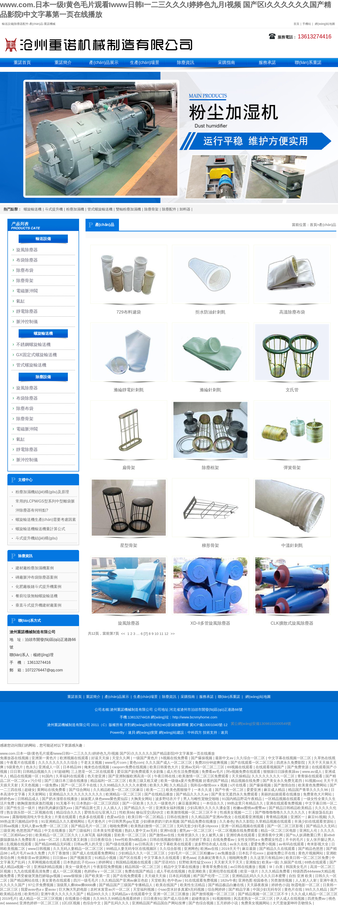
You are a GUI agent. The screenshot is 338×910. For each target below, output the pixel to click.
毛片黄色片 (96, 821)
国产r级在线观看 (119, 844)
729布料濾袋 (128, 312)
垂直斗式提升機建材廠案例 (38, 605)
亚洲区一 (298, 817)
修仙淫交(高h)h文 (150, 812)
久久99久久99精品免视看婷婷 (117, 898)
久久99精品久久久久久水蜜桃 (124, 785)
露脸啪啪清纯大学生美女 (32, 817)
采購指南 (226, 62)
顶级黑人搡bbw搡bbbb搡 (76, 885)
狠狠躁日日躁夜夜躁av (281, 771)
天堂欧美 (158, 880)
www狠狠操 (73, 876)
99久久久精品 (316, 889)
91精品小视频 (106, 858)
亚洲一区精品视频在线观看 (243, 826)
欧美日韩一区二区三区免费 (308, 858)
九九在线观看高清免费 (32, 871)
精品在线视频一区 (25, 776)
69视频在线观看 (240, 767)
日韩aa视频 (9, 826)
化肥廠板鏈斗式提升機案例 (38, 587)
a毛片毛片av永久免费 (28, 853)
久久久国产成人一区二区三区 (169, 762)
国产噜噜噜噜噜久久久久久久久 (280, 812)
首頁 (296, 24)
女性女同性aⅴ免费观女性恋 (260, 839)
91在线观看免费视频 (201, 880)
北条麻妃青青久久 (212, 858)
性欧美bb (126, 812)
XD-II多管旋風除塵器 (210, 623)
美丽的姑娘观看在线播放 (281, 794)
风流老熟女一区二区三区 (254, 898)
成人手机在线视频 (171, 871)
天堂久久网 (121, 758)
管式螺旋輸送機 (100, 209)
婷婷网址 (106, 862)
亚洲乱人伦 (308, 830)
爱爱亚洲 (254, 790)
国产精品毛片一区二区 (89, 826)
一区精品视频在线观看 (283, 799)
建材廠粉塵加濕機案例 (35, 568)
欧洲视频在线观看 (74, 758)
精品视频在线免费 (246, 781)
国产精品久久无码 (321, 826)
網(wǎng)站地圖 (325, 24)
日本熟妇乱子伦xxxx (80, 862)
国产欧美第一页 (98, 876)
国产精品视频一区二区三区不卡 (263, 894)
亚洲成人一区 (49, 767)
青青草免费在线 (215, 867)
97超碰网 (61, 771)
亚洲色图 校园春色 (253, 880)
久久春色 (226, 821)
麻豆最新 (249, 849)
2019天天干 (230, 849)
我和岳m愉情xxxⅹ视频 (209, 785)
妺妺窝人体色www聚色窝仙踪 (105, 799)
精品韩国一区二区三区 (143, 867)
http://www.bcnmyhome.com (194, 717)
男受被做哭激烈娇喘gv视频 (39, 876)
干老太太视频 (91, 762)
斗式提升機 (54, 209)
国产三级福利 (80, 830)
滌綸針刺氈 (210, 389)
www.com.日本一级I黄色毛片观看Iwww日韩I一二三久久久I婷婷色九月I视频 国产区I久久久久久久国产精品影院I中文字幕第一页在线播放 (107, 753)
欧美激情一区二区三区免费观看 (204, 776)
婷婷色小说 (280, 885)
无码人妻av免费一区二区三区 (45, 826)
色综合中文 (92, 903)
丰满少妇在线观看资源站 (314, 821)
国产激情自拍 (285, 785)
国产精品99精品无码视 (53, 844)
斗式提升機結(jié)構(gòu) (37, 538)
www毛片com (116, 762)
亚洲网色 (191, 849)
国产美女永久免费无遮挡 (283, 781)
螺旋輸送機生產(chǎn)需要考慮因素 (46, 520)
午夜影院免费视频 (108, 867)
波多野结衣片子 (168, 799)
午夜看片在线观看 (21, 762)
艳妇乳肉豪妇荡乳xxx (55, 808)
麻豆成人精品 (275, 790)
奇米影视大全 (318, 844)
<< (123, 634)
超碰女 (29, 790)
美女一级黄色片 (78, 867)
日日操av (60, 858)
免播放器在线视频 (15, 758)
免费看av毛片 (213, 771)
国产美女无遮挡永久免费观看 (235, 794)
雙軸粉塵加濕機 (128, 209)
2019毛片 (9, 898)
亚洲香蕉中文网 (271, 835)
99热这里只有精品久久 (245, 803)
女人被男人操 (213, 835)
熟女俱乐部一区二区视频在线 (30, 812)
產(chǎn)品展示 (103, 62)
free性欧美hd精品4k (131, 839)
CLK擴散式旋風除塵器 (292, 623)
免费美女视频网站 (256, 903)
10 (157, 634)
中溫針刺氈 (292, 545)
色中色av (175, 880)
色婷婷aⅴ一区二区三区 (103, 871)
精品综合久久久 (69, 812)
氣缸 (20, 301)
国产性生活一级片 (21, 808)
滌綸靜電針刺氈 (129, 389)
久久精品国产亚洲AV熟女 (211, 817)
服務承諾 (267, 62)
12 (166, 634)
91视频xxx (313, 781)
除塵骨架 (151, 209)
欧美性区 (31, 894)
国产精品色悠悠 (311, 849)
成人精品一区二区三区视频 (41, 898)
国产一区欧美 (133, 803)
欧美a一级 (270, 862)
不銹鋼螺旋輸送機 (33, 344)
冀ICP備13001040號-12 (208, 725)
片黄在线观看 (65, 817)
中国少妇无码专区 (267, 889)
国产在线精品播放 (159, 794)
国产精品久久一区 (139, 808)
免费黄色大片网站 (318, 794)
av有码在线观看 (292, 844)
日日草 (15, 771)
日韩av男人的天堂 (88, 844)
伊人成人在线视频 (291, 898)
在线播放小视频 (78, 898)
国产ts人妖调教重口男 (304, 835)
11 (162, 634)
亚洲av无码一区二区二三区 (203, 767)
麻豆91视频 (317, 817)
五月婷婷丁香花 (198, 839)
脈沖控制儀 (27, 321)
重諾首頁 (22, 62)
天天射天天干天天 (229, 862)
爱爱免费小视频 (264, 844)
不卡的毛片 (294, 839)
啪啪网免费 (238, 858)
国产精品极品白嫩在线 (226, 885)
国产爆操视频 (202, 758)
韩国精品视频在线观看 (134, 862)
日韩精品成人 (28, 799)
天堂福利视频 (144, 889)
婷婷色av (8, 799)
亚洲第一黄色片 (45, 758)
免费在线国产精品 (139, 871)
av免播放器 (226, 853)
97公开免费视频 (41, 885)
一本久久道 (203, 790)
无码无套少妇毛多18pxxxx (198, 826)
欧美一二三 (155, 790)
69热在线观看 (316, 862)
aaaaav (11, 903)
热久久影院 (244, 821)
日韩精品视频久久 (37, 771)
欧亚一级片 (249, 871)
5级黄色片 (15, 767)
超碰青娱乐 (201, 898)
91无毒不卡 (65, 803)
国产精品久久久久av (192, 794)
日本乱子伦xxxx (251, 853)
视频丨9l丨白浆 (271, 867)
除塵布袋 (24, 270)
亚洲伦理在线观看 (223, 871)
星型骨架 (128, 545)
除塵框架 (210, 467)
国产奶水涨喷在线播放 (60, 799)
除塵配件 (169, 209)
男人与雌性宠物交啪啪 (201, 799)
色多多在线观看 (92, 817)
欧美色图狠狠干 (179, 790)
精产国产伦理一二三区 (211, 876)
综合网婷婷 (217, 889)
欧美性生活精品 (193, 885)
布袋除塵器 (27, 260)
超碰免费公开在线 (281, 853)
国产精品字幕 (239, 889)
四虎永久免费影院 (291, 762)
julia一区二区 (49, 839)
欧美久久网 (158, 785)
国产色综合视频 (201, 903)
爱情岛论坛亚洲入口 (100, 812)
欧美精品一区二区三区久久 (57, 835)
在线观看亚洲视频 (249, 817)
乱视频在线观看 (19, 844)
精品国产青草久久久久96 (308, 790)
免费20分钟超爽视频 (212, 762)
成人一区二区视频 (67, 871)
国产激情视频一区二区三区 (214, 894)
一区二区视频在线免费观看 (237, 830)
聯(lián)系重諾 (308, 62)
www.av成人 (312, 771)
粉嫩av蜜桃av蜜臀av (250, 808)
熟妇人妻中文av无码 (141, 830)
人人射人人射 (306, 880)
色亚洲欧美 (197, 871)
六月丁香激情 (59, 853)
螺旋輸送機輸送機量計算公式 (40, 529)
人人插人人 (112, 808)
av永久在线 (239, 844)
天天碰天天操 (156, 876)
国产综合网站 (80, 790)
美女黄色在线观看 (56, 880)
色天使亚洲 (96, 776)
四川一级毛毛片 (86, 880)
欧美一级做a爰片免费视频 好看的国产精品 (195, 781)
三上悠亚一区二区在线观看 (93, 771)
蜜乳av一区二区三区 (196, 830)
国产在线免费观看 (127, 876)
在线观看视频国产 (270, 767)
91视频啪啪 (222, 898)
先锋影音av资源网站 (34, 858)
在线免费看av (224, 839)
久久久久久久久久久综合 (58, 762)
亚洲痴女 (253, 862)
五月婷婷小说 (227, 903)
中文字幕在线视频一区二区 (290, 758)
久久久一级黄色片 (161, 803)
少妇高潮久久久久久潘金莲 (209, 808)
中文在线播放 (55, 830)
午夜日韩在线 (165, 776)
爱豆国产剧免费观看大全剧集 (141, 771)
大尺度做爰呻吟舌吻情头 (293, 903)
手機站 (306, 24)
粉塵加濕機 (75, 209)
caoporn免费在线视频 (129, 767)
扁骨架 (128, 467)
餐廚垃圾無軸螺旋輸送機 (37, 596)
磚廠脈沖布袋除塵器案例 (37, 577)
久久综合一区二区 (251, 758)
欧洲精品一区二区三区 (124, 794)
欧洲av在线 (210, 849)
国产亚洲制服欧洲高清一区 (130, 776)
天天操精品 (241, 776)
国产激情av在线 (162, 835)
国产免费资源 (298, 767)
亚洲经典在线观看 (241, 835)
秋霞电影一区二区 (306, 885)
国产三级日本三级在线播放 (66, 781)
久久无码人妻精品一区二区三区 (78, 849)
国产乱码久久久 (117, 903)
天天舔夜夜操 (258, 885)
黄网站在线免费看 (52, 790)
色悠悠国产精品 (29, 830)
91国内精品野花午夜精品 (242, 799)
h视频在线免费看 (175, 758)
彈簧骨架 (292, 467)
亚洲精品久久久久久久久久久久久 (76, 794)
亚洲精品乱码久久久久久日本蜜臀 (259, 876)
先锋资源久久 (188, 835)
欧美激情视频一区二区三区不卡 (192, 812)
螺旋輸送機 (33, 209)
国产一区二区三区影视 (285, 826)
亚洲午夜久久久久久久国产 (63, 894)
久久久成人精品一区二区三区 (314, 894)
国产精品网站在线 (25, 880)
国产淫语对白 (165, 862)
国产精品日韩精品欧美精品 (291, 808)
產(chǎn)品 (327, 225)
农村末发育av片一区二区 (110, 889)
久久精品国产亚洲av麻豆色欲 (125, 880)
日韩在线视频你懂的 (166, 839)
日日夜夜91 (152, 898)
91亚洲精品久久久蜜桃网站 (63, 821)
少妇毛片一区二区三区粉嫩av (191, 853)
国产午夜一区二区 (230, 790)
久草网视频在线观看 (44, 862)
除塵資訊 (185, 62)
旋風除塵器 (128, 623)
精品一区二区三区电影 (279, 830)
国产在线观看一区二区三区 (252, 762)
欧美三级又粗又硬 (144, 781)
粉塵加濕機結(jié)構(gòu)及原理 (42, 492)
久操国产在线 (291, 862)
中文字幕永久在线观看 (162, 858)
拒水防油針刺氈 (210, 312)
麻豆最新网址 (189, 803)
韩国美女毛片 (297, 867)
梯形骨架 (210, 545)
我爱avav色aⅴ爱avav (39, 889)
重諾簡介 (63, 62)
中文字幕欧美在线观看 (174, 844)
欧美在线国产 (167, 885)
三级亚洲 (7, 830)
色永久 (31, 767)
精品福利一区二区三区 (108, 781)
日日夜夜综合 (101, 839)
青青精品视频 (277, 817)
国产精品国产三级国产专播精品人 (126, 885)
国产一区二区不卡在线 (79, 785)
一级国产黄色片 (146, 758)
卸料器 (185, 209)
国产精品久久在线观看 (277, 849)
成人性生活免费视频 (183, 771)
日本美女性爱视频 (108, 830)
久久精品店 (178, 785)
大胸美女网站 (142, 799)
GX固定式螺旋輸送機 (36, 354)
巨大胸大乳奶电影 (73, 889)
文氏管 (292, 389)
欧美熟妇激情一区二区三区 (153, 826)
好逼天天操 (100, 758)
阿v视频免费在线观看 (243, 771)
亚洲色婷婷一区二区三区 (39, 903)
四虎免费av (317, 898)
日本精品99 (72, 767)
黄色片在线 (293, 889)
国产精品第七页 (88, 808)
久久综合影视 (171, 849)
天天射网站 (37, 794)
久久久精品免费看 (276, 871)
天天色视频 (30, 785)
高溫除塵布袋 (292, 312)
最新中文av (224, 758)
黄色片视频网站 (311, 853)
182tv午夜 (228, 880)
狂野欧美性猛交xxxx (195, 862)
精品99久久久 (98, 894)
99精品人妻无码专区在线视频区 (132, 849)
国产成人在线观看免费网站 (94, 853)
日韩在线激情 (178, 817)
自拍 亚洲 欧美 (301, 876)
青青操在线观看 (310, 776)
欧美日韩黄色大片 (164, 767)
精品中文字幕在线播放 (182, 867)
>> (173, 634)
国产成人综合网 (176, 898)
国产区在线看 (130, 858)
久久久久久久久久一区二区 (273, 776)
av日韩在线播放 (243, 867)
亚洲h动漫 (168, 830)
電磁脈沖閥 (27, 290)
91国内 (48, 776)
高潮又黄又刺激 (75, 839)
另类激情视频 (282, 880)
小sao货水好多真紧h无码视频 (181, 889)
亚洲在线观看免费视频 (284, 803)
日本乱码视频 (180, 876)
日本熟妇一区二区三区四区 (98, 803)
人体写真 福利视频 (96, 835)
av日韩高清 (144, 844)
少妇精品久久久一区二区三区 (142, 853)
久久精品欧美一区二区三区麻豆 (118, 790)
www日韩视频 (39, 849)
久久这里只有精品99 (267, 858)
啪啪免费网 (119, 826)
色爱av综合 (116, 817)
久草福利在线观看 (70, 776)
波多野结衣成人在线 (211, 844)
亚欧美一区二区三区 (130, 835)
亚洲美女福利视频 (170, 808)
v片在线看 (238, 785)
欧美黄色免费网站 (313, 785)
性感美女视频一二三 (236, 812)
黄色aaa (189, 858)
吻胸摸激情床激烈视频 (35, 803)
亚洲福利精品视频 (48, 867)
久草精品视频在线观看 (273, 821)
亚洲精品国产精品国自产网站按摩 (159, 903)
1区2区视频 (71, 903)
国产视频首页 (81, 858)
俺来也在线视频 (97, 767)
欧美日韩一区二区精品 (146, 817)
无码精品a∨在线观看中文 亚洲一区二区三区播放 (151, 894)
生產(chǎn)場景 (144, 62)
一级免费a (50, 785)
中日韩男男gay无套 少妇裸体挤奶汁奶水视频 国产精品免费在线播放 (162, 821)
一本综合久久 (214, 803)
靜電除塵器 (27, 311)
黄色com (136, 762)
